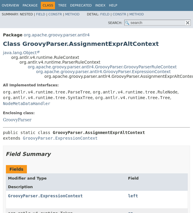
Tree (62, 5)
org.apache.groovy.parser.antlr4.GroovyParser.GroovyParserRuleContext (102, 66)
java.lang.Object (20, 52)
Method (72, 14)
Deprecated (81, 5)
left (133, 195)
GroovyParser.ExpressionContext (60, 138)
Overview (10, 5)
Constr (55, 14)
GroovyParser (17, 119)
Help (113, 5)
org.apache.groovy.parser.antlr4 (57, 35)
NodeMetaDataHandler (26, 103)
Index (100, 5)
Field (40, 14)
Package (30, 5)
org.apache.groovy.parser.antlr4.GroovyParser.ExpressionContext (103, 71)
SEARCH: (115, 23)
